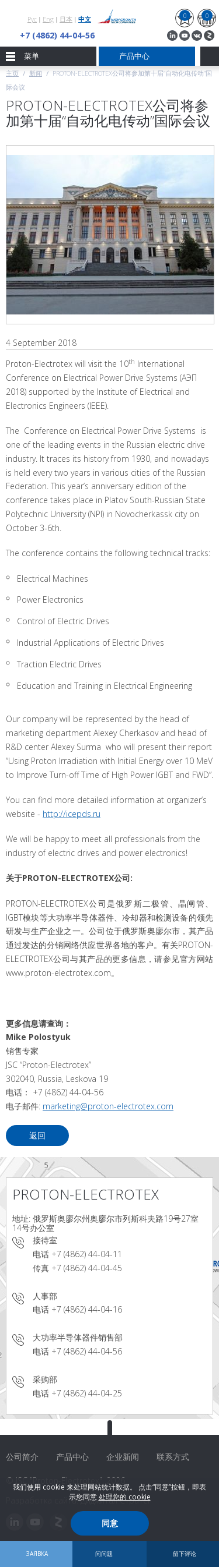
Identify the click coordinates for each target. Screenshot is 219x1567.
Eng (48, 19)
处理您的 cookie (125, 1497)
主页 (12, 73)
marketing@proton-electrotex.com (108, 1106)
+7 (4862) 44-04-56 (57, 35)
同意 (110, 1523)
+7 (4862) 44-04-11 (86, 1254)
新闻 (35, 73)
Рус (32, 19)
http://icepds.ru (71, 813)
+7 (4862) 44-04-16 (86, 1309)
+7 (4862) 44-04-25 (86, 1393)
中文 (84, 19)
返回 (37, 1135)
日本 (66, 19)
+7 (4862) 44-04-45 (86, 1268)
